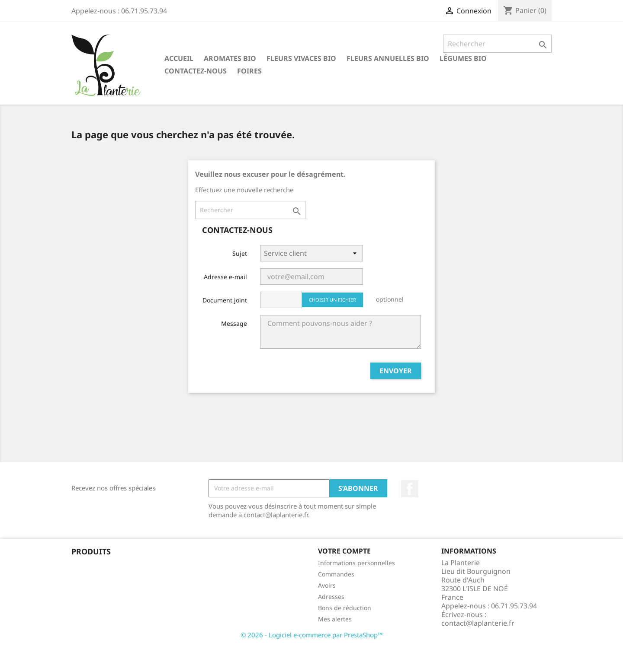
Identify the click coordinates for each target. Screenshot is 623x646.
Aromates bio (230, 58)
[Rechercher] (497, 44)
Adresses (331, 596)
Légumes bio (463, 58)
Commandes (336, 574)
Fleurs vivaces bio (301, 58)
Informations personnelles (356, 563)
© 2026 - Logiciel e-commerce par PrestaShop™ (312, 634)
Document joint (224, 300)
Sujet (239, 253)
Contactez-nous (195, 71)
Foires (249, 71)
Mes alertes (335, 619)
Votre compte (344, 551)
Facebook (409, 488)
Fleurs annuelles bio (388, 58)
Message (234, 323)
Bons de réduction (344, 608)
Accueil (178, 58)
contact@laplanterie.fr (477, 623)
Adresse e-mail (225, 277)
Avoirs (327, 585)
